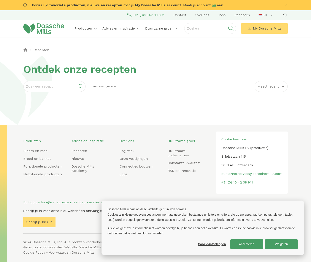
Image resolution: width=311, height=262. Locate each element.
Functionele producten (42, 166)
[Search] (54, 86)
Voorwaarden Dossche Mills (71, 252)
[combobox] (266, 15)
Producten (86, 28)
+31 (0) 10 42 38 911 (237, 182)
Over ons (202, 15)
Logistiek (127, 151)
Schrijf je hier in (39, 222)
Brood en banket (37, 159)
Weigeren (281, 244)
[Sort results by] (271, 86)
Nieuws (77, 159)
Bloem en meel (36, 151)
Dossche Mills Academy (82, 168)
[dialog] (203, 228)
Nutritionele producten (42, 174)
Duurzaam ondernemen (178, 153)
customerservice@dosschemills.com (251, 174)
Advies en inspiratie (121, 28)
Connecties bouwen (136, 166)
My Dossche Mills (264, 28)
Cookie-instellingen (212, 244)
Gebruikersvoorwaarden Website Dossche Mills (62, 247)
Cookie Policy (34, 252)
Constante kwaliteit (184, 163)
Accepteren (246, 244)
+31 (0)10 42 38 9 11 (146, 15)
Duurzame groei (161, 28)
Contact (179, 15)
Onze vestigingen (134, 159)
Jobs (222, 15)
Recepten (242, 15)
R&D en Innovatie (182, 171)
